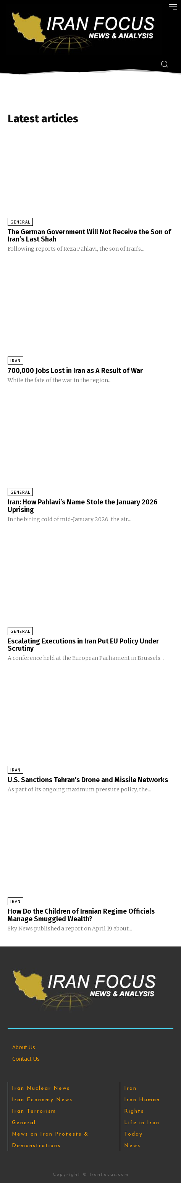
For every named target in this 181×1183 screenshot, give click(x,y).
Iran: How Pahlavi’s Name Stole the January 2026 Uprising (82, 506)
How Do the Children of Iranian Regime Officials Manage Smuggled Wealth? (81, 915)
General (20, 222)
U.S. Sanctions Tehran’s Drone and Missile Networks (88, 780)
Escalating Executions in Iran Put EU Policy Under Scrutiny (83, 645)
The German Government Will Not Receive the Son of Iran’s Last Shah (89, 236)
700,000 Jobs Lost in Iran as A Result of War (75, 370)
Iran (15, 360)
